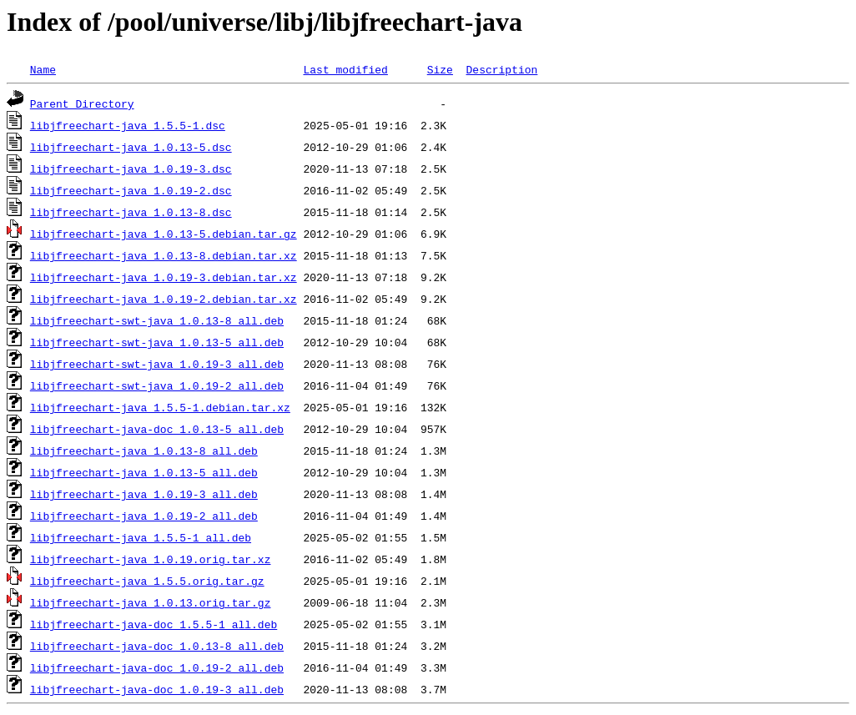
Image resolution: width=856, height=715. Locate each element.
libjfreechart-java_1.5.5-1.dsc (127, 125)
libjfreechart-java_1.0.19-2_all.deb (144, 515)
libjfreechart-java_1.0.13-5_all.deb (144, 472)
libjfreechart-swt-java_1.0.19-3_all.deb (157, 363)
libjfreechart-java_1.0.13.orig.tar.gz (150, 602)
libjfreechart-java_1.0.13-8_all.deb (144, 450)
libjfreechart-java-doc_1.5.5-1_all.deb (153, 624)
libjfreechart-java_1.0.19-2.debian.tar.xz (163, 298)
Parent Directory (82, 103)
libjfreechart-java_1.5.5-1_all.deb (140, 537)
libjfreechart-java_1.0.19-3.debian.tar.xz (163, 276)
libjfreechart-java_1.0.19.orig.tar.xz (150, 558)
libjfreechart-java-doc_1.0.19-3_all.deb (157, 689)
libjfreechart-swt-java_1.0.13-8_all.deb (157, 320)
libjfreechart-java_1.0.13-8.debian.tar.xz (163, 255)
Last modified (345, 69)
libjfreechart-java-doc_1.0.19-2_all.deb (157, 667)
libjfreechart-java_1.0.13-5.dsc (131, 146)
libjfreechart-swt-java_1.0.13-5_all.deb (157, 342)
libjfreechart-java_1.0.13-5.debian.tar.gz (163, 233)
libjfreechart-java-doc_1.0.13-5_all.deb (157, 428)
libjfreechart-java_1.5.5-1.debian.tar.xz (160, 407)
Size (440, 69)
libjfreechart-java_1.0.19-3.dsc (131, 168)
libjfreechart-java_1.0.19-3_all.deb (144, 493)
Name (43, 69)
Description (501, 69)
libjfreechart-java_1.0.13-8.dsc (131, 211)
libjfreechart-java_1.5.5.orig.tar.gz (147, 580)
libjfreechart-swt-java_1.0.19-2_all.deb (157, 385)
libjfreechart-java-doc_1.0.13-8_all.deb (157, 645)
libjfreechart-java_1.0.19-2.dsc (131, 190)
